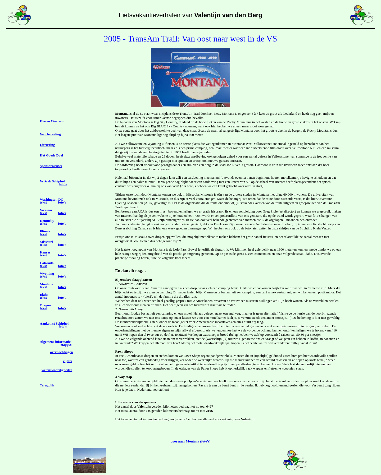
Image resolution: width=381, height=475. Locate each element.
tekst (43, 202)
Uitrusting (47, 145)
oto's (63, 184)
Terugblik (47, 385)
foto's (62, 202)
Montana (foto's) (198, 441)
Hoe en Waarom (52, 121)
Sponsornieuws (51, 166)
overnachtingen (61, 352)
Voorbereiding (50, 134)
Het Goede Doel (51, 155)
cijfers (67, 361)
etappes (65, 345)
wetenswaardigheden (57, 370)
